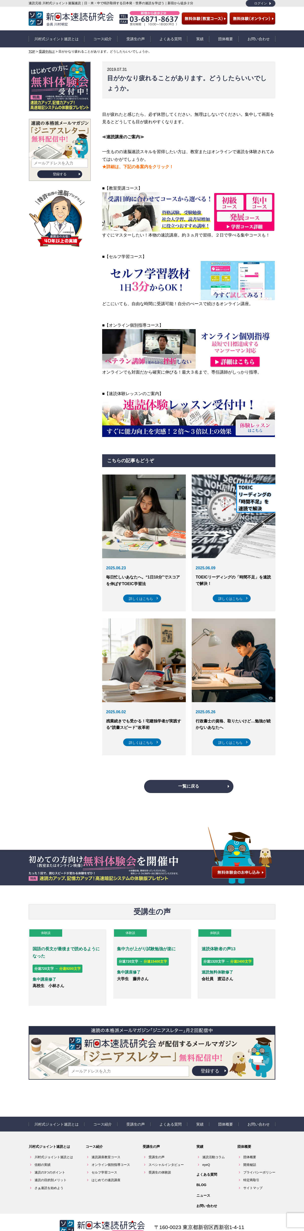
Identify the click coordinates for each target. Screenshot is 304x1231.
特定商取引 (251, 1165)
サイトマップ (253, 1173)
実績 (200, 38)
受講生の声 (135, 38)
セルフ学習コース (104, 1157)
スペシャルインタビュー (166, 1150)
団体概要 (225, 38)
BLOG (201, 1170)
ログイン (260, 3)
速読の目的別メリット (51, 1165)
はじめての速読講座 (106, 1165)
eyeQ (206, 1150)
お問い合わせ (258, 38)
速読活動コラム (213, 1142)
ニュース (203, 1180)
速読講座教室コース (106, 1142)
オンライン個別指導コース (111, 1150)
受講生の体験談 (160, 1157)
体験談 (45, 931)
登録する (60, 172)
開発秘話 (249, 1150)
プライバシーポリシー (259, 1157)
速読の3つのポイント (50, 1157)
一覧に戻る (188, 784)
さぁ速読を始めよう (49, 1173)
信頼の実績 (43, 1150)
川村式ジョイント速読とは (56, 38)
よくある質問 (170, 38)
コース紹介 (102, 38)
